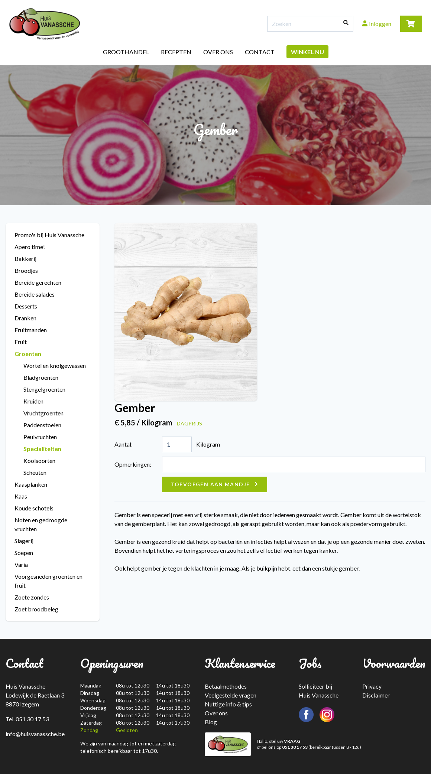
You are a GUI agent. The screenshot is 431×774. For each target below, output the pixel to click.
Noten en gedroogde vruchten (40, 524)
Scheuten (34, 472)
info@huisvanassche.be (35, 733)
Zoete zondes (31, 597)
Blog (211, 721)
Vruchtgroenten (43, 413)
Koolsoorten (39, 460)
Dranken (25, 317)
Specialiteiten (42, 448)
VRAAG (292, 741)
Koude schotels (34, 508)
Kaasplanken (30, 484)
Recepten (176, 51)
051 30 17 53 (295, 747)
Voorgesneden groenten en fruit (48, 581)
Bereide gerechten (37, 282)
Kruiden (33, 401)
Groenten (27, 353)
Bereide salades (34, 294)
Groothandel (126, 51)
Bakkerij (25, 258)
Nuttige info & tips (228, 704)
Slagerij (23, 540)
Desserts (25, 306)
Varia (21, 564)
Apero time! (29, 246)
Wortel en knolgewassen (54, 365)
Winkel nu (307, 51)
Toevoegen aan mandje (210, 484)
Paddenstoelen (42, 424)
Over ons (218, 51)
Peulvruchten (40, 436)
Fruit (20, 341)
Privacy (372, 686)
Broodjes (26, 270)
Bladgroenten (40, 377)
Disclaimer (376, 695)
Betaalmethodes (226, 686)
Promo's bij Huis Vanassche (49, 234)
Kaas (20, 496)
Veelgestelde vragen (230, 695)
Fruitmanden (30, 329)
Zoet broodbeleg (36, 609)
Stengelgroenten (44, 389)
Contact (260, 51)
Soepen (23, 552)
